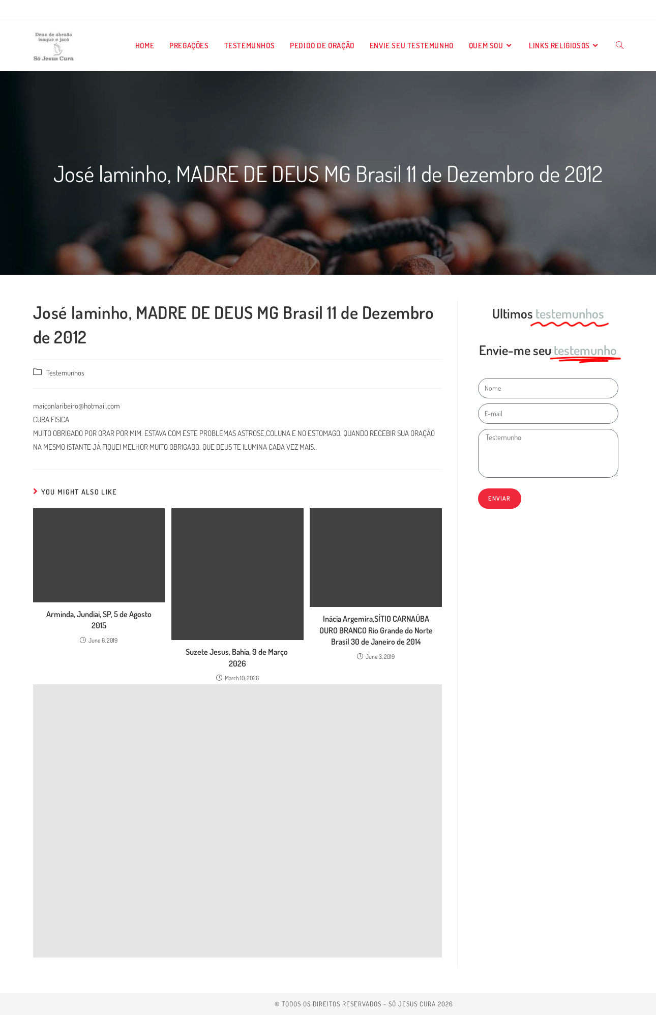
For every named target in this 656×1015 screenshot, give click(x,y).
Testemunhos (65, 372)
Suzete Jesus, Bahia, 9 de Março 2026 (237, 657)
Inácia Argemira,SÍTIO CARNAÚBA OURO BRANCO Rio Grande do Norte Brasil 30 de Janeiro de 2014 (376, 630)
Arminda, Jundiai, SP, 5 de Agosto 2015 (99, 619)
